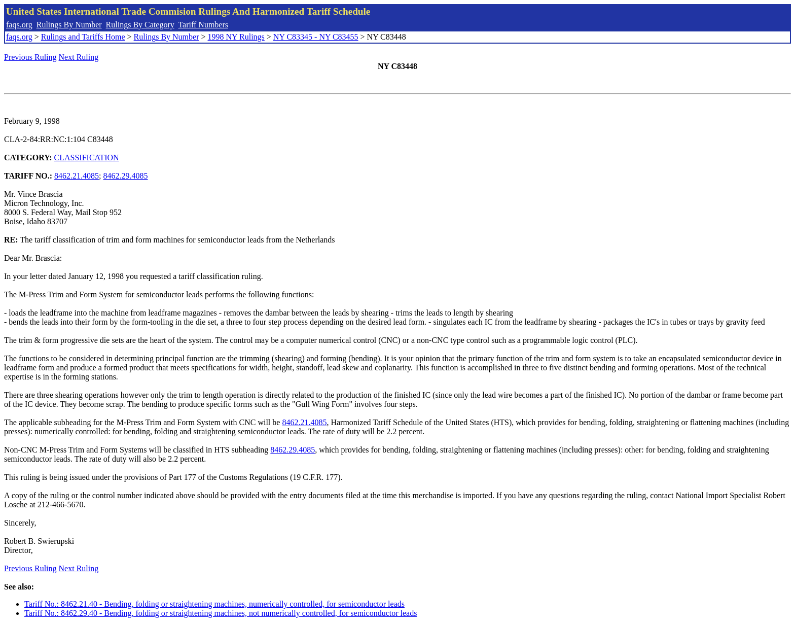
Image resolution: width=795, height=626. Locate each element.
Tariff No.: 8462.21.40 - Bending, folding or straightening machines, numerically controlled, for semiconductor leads (214, 604)
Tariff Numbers (203, 24)
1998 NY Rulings (236, 36)
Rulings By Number (69, 24)
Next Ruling (79, 57)
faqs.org (19, 24)
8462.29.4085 (125, 175)
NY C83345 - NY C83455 (315, 36)
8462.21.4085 (76, 175)
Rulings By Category (140, 24)
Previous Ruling (30, 57)
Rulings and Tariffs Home (83, 36)
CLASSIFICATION (86, 157)
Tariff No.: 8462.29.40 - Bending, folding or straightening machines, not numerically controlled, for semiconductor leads (220, 613)
